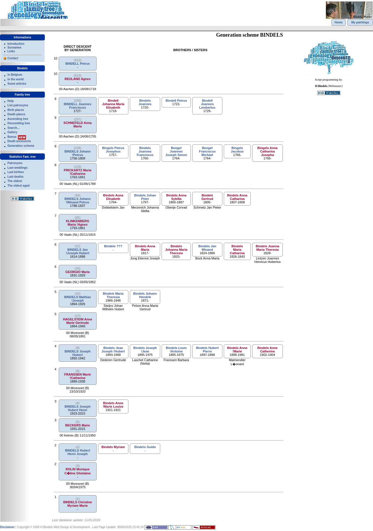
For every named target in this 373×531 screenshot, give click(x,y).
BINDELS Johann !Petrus (77, 153)
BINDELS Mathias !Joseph (77, 298)
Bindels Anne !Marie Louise (113, 404)
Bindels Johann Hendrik (145, 295)
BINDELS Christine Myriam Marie (77, 503)
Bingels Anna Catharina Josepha (267, 151)
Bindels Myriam (113, 447)
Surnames (14, 47)
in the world (16, 79)
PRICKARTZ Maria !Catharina (77, 171)
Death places (16, 114)
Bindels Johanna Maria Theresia (176, 249)
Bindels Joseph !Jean (145, 349)
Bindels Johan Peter (145, 197)
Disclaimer (7, 527)
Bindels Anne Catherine (267, 349)
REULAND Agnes (77, 79)
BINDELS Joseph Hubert (77, 353)
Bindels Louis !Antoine (176, 349)
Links (11, 51)
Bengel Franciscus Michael (207, 151)
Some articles (17, 83)
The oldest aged (18, 185)
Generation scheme (21, 145)
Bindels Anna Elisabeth (113, 197)
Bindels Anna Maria (145, 247)
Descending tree (19, 123)
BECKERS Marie (77, 425)
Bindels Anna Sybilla (176, 197)
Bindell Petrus (176, 100)
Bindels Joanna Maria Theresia (267, 247)
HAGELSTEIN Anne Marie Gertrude (77, 321)
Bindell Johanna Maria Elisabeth (113, 104)
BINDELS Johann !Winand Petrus (77, 200)
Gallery (12, 132)
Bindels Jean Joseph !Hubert (113, 349)
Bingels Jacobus (237, 149)
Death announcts (19, 141)
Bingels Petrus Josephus (113, 149)
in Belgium (15, 74)
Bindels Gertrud (207, 197)
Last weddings (17, 167)
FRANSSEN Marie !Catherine (77, 376)
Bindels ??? (113, 246)
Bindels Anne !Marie (237, 349)
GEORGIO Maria (77, 272)
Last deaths (16, 176)
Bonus (12, 136)
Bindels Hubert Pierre (207, 349)
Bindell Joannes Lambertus (207, 104)
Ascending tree (17, 118)
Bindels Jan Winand (207, 247)
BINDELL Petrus (77, 63)
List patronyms (18, 105)
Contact (13, 58)
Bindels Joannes (145, 102)
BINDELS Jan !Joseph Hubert (77, 251)
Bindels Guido (145, 447)
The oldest (15, 181)
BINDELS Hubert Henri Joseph (77, 452)
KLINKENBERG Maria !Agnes (77, 222)
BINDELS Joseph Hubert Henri (77, 408)
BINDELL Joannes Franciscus (77, 105)
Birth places (16, 110)
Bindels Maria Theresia (113, 295)
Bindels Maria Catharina (237, 249)
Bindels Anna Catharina (237, 197)
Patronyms (15, 163)
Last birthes (16, 172)
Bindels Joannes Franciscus (145, 151)
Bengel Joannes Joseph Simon (176, 151)
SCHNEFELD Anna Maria (78, 124)
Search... (14, 127)
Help (11, 101)
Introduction (16, 43)
